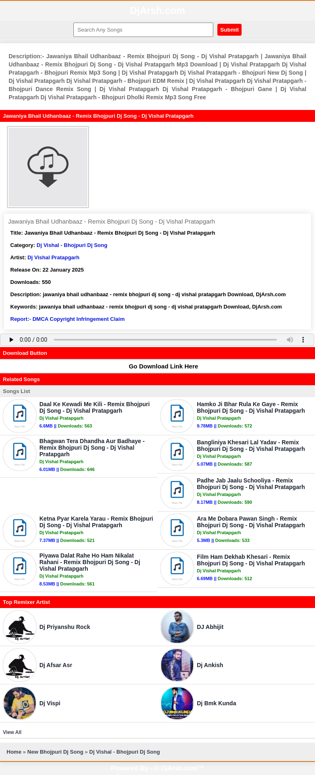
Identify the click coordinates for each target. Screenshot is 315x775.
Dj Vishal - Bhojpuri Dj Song (72, 245)
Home (14, 752)
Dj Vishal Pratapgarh (53, 257)
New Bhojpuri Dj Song (55, 752)
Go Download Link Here (159, 366)
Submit (229, 30)
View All (12, 732)
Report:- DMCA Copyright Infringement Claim (67, 319)
